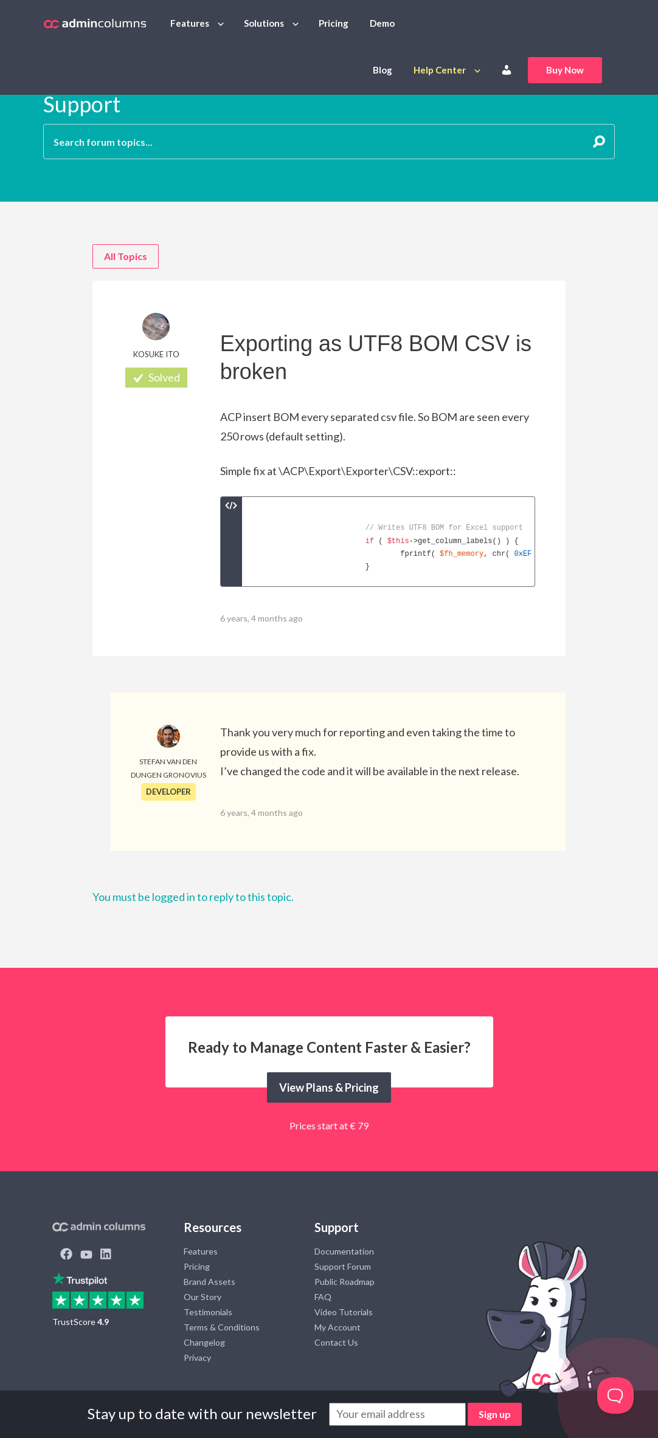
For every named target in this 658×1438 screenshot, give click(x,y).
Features (189, 23)
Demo (382, 23)
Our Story (202, 1297)
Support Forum (342, 1266)
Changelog (204, 1342)
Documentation (344, 1251)
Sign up (495, 1414)
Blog (382, 69)
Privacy (197, 1357)
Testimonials (208, 1312)
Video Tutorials (343, 1312)
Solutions (264, 23)
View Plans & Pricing (329, 1087)
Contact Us (336, 1342)
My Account (337, 1327)
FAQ (322, 1297)
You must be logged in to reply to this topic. (193, 896)
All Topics (125, 256)
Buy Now (565, 69)
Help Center (440, 69)
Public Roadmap (344, 1281)
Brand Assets (209, 1281)
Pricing (333, 23)
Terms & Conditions (222, 1327)
